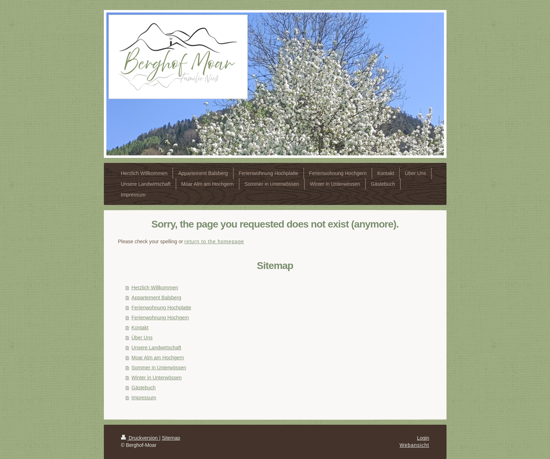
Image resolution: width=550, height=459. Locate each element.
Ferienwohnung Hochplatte (161, 307)
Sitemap (171, 438)
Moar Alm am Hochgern (157, 357)
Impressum (143, 397)
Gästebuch (143, 387)
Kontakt (139, 327)
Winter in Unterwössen (156, 377)
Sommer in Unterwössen (158, 367)
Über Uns (141, 337)
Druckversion (140, 438)
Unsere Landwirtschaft (156, 347)
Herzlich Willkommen (154, 287)
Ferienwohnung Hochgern (160, 317)
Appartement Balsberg (156, 297)
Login (423, 438)
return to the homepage (214, 241)
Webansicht (414, 445)
